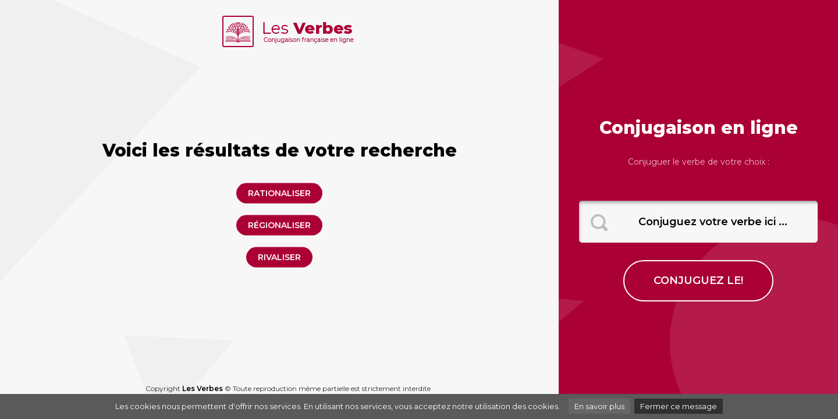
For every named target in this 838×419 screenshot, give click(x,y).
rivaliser (279, 257)
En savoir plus (599, 406)
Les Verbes (202, 388)
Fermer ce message (678, 406)
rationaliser (279, 193)
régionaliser (279, 225)
